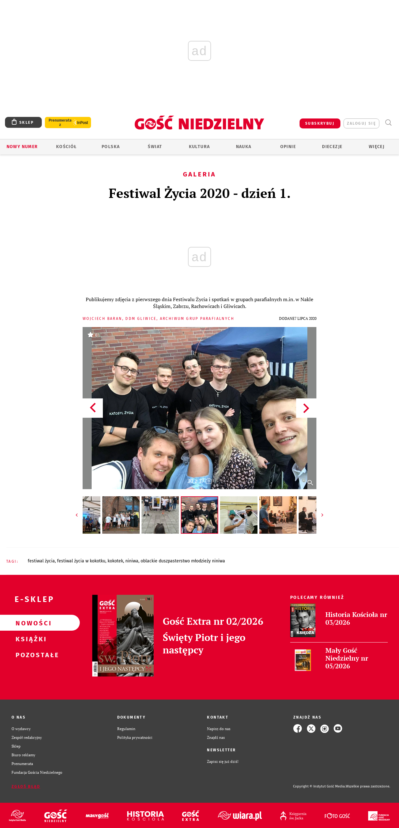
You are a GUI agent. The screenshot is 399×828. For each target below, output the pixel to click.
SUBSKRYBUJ (319, 123)
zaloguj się (361, 123)
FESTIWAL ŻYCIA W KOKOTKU (81, 561)
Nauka (244, 146)
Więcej (376, 146)
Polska (111, 146)
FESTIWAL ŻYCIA (41, 561)
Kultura (199, 146)
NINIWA (131, 561)
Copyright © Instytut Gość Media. (319, 786)
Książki (30, 638)
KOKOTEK (115, 561)
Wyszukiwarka (388, 122)
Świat (155, 146)
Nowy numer (22, 146)
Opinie (288, 146)
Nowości (30, 622)
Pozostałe (30, 654)
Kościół (66, 146)
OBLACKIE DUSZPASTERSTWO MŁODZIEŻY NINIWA (183, 561)
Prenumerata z (60, 122)
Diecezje (332, 146)
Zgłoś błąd (26, 786)
